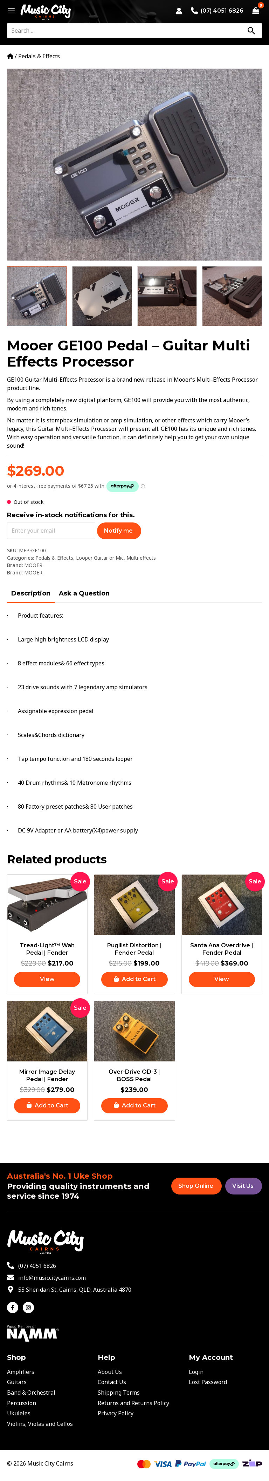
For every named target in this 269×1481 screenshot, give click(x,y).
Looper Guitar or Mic (100, 557)
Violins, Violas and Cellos (40, 1424)
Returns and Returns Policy (133, 1403)
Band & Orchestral (31, 1392)
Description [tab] (30, 593)
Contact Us (112, 1382)
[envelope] (46, 1278)
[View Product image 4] (232, 296)
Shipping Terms (119, 1392)
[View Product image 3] (167, 296)
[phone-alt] (31, 1266)
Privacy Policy (115, 1413)
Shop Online (195, 1186)
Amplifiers (20, 1372)
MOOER (33, 565)
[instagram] (29, 1307)
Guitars (17, 1382)
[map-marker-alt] (69, 1290)
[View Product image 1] (37, 296)
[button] (134, 980)
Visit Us (243, 1186)
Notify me (118, 530)
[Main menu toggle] (9, 11)
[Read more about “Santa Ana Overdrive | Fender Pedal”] (222, 980)
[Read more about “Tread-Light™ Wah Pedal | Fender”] (47, 980)
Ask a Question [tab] (84, 593)
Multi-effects (141, 557)
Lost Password (208, 1382)
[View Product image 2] (102, 296)
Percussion (21, 1403)
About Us (110, 1372)
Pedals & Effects (39, 56)
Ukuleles (18, 1413)
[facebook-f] (14, 1307)
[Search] (251, 31)
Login (196, 1372)
